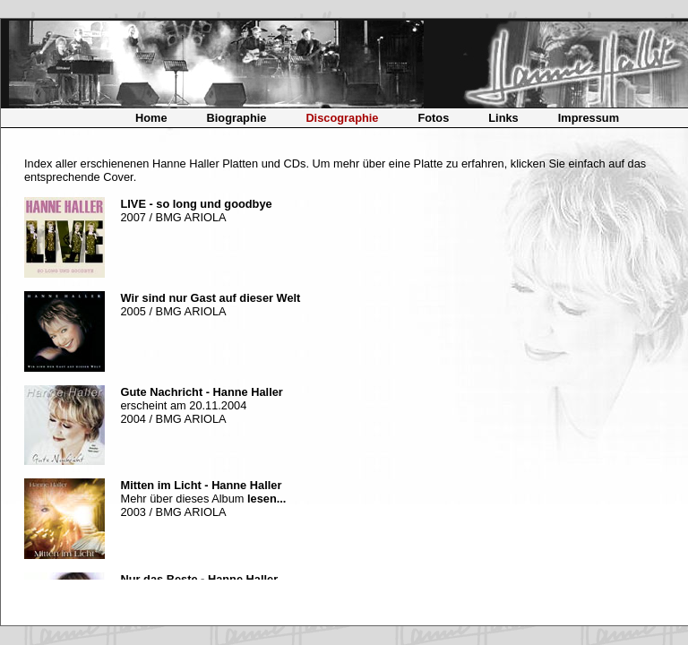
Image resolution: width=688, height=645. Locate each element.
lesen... (266, 498)
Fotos (433, 118)
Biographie (237, 118)
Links (503, 118)
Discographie (341, 118)
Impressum (588, 118)
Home (151, 118)
